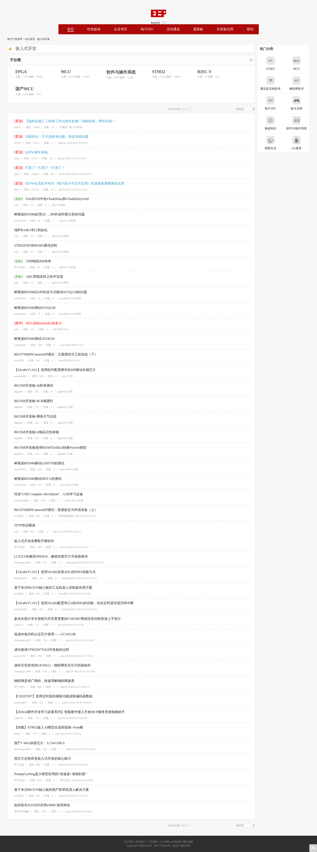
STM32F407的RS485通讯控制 (31, 245)
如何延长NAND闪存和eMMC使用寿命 (38, 805)
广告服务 (153, 841)
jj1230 (58, 189)
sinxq (64, 811)
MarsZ (13, 733)
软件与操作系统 (116, 72)
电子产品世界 (10, 39)
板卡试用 (300, 103)
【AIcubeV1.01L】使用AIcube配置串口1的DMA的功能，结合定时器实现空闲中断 (70, 603)
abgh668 (14, 391)
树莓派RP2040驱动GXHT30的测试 (35, 463)
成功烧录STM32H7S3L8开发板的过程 (37, 649)
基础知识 (274, 123)
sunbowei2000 (17, 500)
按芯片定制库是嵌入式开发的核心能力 (38, 758)
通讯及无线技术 (274, 83)
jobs (12, 205)
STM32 (154, 71)
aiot (53, 733)
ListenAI (14, 624)
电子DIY (146, 29)
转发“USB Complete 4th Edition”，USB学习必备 (44, 494)
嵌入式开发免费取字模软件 (30, 541)
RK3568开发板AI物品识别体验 (32, 432)
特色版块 (93, 29)
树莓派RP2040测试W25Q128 (31, 307)
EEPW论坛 (32, 13)
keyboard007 (16, 376)
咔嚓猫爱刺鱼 (62, 516)
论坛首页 (26, 39)
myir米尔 (15, 360)
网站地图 (188, 841)
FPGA (17, 71)
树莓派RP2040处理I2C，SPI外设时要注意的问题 (45, 214)
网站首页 (303, 5)
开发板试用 (225, 29)
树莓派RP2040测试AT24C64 (30, 338)
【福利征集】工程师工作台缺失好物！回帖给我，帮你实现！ (66, 121)
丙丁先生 (15, 764)
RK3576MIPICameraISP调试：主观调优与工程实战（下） (52, 354)
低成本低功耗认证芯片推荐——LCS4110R (41, 634)
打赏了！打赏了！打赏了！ (41, 167)
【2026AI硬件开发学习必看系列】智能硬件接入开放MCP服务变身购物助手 (65, 712)
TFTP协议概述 (20, 525)
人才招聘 (164, 841)
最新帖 (198, 29)
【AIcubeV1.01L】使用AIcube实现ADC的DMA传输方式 (51, 572)
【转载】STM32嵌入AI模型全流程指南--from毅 (45, 727)
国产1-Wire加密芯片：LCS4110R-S (35, 743)
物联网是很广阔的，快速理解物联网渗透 (40, 681)
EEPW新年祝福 (32, 152)
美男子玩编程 (17, 811)
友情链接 (176, 841)
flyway (57, 158)
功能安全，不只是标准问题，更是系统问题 (53, 136)
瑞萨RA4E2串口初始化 (27, 230)
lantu (12, 158)
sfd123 (52, 531)
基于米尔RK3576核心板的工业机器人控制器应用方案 (49, 587)
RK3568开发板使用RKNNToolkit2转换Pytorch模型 (46, 447)
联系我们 (141, 841)
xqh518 (59, 220)
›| (232, 109)
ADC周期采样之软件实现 (40, 276)
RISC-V (200, 71)
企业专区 (120, 29)
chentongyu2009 (18, 562)
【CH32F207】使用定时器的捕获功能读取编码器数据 (49, 696)
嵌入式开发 (39, 39)
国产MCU (20, 89)
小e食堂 (301, 143)
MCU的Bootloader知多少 (40, 323)
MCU (62, 71)
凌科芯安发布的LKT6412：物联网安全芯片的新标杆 (48, 665)
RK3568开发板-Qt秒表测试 (29, 385)
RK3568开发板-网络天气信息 (31, 416)
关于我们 (129, 841)
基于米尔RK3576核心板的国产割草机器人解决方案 (47, 789)
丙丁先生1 (15, 267)
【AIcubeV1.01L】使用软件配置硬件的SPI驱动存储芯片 (51, 370)
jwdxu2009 (60, 174)
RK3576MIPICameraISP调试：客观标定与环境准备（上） (52, 510)
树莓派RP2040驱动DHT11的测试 (34, 478)
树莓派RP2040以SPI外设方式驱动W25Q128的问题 (46, 292)
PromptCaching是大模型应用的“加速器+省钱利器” (46, 774)
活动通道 (173, 29)
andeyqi (58, 142)
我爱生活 (274, 143)
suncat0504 (16, 220)
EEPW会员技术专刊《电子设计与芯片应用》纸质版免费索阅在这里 (70, 183)
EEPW (13, 127)
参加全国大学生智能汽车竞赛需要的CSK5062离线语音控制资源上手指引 (63, 618)
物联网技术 (300, 83)
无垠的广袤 (62, 127)
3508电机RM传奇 (34, 261)
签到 (250, 29)
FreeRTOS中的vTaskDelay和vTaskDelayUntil (53, 199)
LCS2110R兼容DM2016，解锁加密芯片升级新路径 (47, 556)
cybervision (66, 500)
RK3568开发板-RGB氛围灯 (29, 401)
